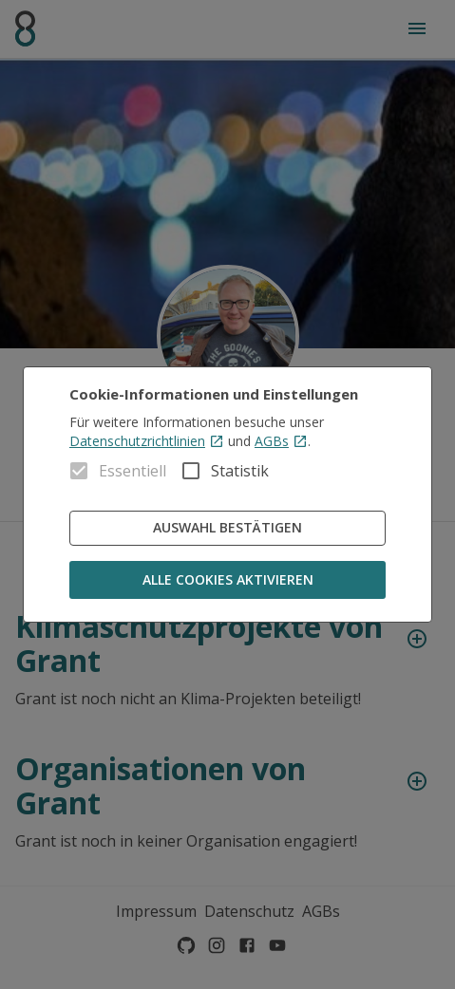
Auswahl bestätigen (227, 528)
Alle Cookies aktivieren (227, 580)
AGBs (281, 441)
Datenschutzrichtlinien (146, 441)
